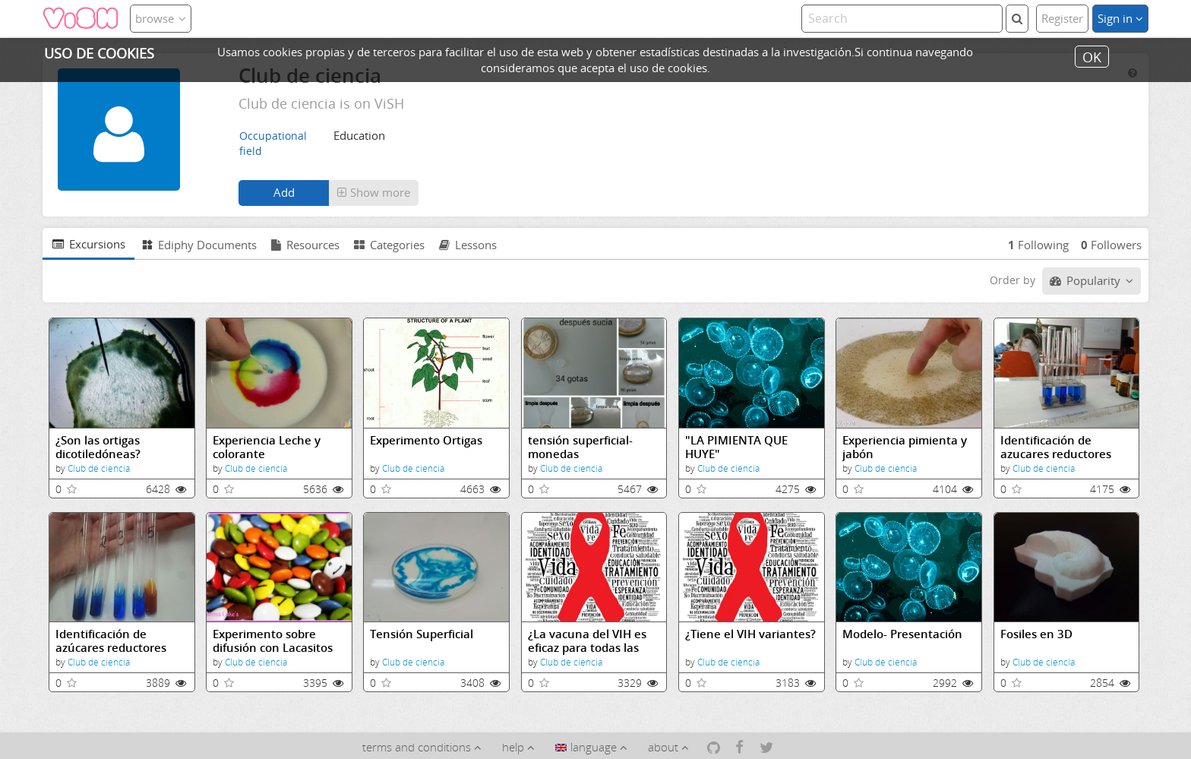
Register (1062, 18)
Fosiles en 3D (1036, 634)
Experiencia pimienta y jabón (904, 447)
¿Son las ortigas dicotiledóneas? (98, 447)
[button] (374, 193)
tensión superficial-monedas (580, 447)
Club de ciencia (99, 468)
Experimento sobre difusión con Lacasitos (273, 641)
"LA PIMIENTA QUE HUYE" (736, 447)
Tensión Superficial (421, 634)
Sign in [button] (1120, 18)
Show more (373, 192)
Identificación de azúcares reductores (110, 641)
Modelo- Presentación (902, 634)
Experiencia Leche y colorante (267, 447)
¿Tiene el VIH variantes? (750, 634)
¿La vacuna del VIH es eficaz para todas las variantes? (587, 641)
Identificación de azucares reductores (1055, 447)
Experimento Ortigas (426, 440)
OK (1091, 56)
